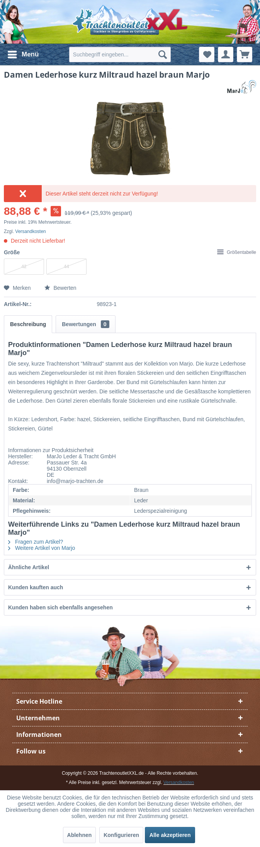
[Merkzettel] (206, 54)
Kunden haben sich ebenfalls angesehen (60, 607)
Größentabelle (236, 252)
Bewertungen (85, 324)
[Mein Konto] (225, 54)
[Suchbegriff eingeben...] (120, 54)
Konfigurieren (121, 835)
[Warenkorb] (244, 54)
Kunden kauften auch (35, 587)
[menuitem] (22, 54)
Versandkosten (30, 231)
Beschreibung (28, 324)
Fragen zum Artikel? (35, 542)
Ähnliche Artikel (28, 567)
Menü (23, 53)
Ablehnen (79, 835)
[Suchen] (163, 54)
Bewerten (60, 288)
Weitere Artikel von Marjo (41, 548)
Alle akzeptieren (170, 835)
